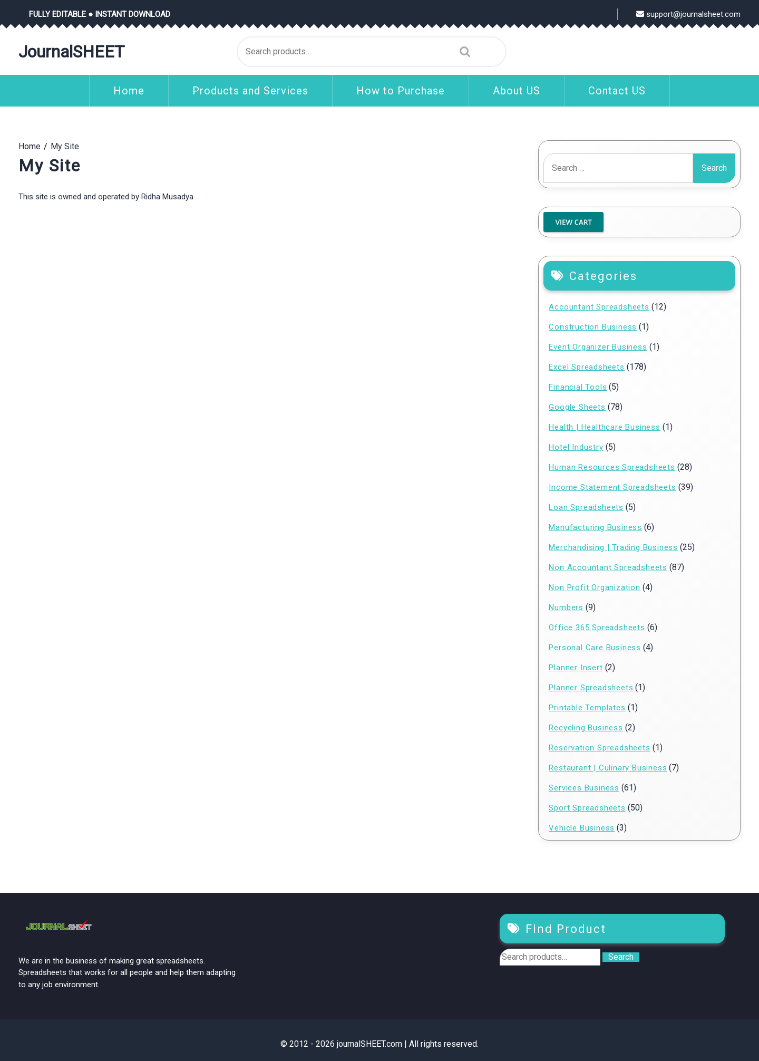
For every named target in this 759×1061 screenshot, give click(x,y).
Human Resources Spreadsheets (612, 467)
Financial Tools (578, 387)
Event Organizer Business (598, 347)
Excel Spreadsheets (586, 367)
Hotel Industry (576, 447)
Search (462, 51)
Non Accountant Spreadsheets (608, 567)
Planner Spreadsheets (591, 687)
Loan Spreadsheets (586, 507)
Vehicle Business (582, 828)
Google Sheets (577, 407)
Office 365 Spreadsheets (597, 627)
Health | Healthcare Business (604, 427)
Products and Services (250, 90)
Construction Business (593, 327)
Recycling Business (585, 727)
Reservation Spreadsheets (599, 748)
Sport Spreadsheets (587, 808)
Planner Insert (575, 667)
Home (128, 90)
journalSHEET (71, 51)
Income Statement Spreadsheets (612, 487)
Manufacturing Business (595, 527)
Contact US (617, 90)
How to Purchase (400, 90)
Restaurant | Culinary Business (608, 768)
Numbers (566, 607)
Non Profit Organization (594, 587)
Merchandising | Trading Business (613, 547)
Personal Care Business (595, 647)
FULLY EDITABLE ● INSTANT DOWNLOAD (99, 14)
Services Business (584, 788)
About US (516, 90)
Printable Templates (587, 707)
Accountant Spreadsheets (599, 307)
